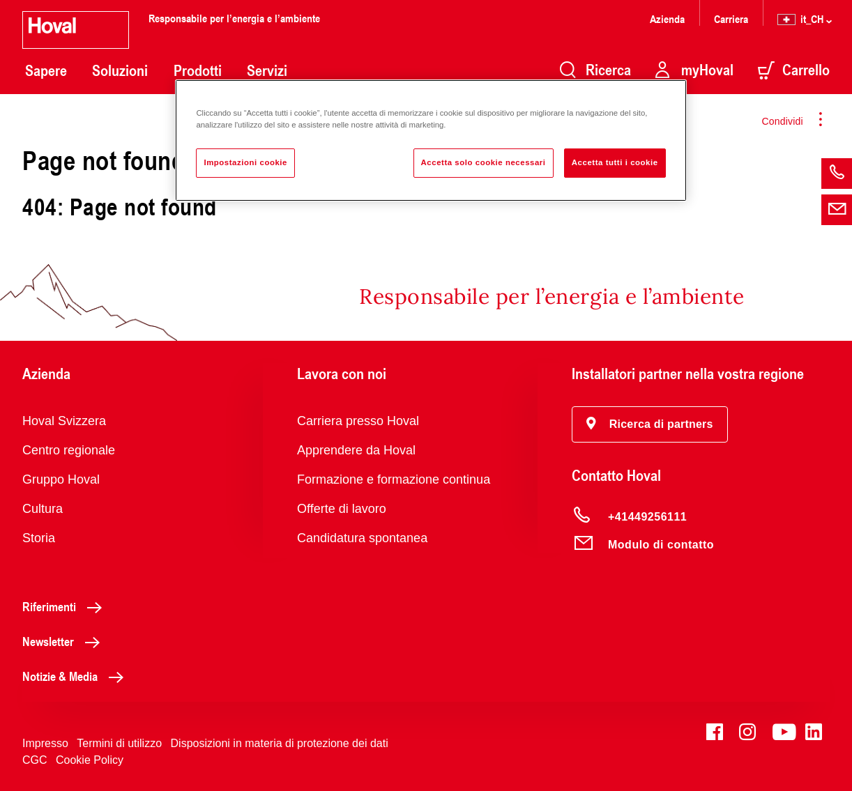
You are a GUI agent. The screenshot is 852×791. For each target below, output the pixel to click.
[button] (650, 424)
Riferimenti (65, 606)
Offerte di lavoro (341, 509)
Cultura (42, 509)
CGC (34, 760)
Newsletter (64, 641)
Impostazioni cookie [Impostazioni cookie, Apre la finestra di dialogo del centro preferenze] (245, 162)
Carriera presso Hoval (358, 421)
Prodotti (198, 70)
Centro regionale (68, 450)
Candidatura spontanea (362, 538)
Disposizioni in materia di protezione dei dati (279, 743)
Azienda (667, 18)
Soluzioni (120, 70)
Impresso (45, 743)
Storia (38, 538)
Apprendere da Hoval (356, 450)
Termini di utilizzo (119, 743)
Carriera (731, 18)
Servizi (267, 70)
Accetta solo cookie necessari (483, 162)
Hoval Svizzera (64, 421)
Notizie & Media (76, 676)
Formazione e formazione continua (393, 479)
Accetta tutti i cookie (615, 162)
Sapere (46, 70)
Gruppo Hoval (61, 479)
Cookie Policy (89, 760)
